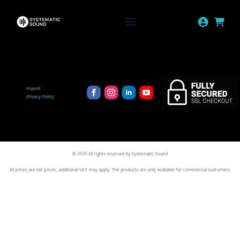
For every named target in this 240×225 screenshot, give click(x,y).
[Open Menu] (130, 22)
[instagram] (111, 92)
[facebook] (94, 92)
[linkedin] (129, 92)
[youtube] (146, 92)
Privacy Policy (40, 96)
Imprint (33, 88)
